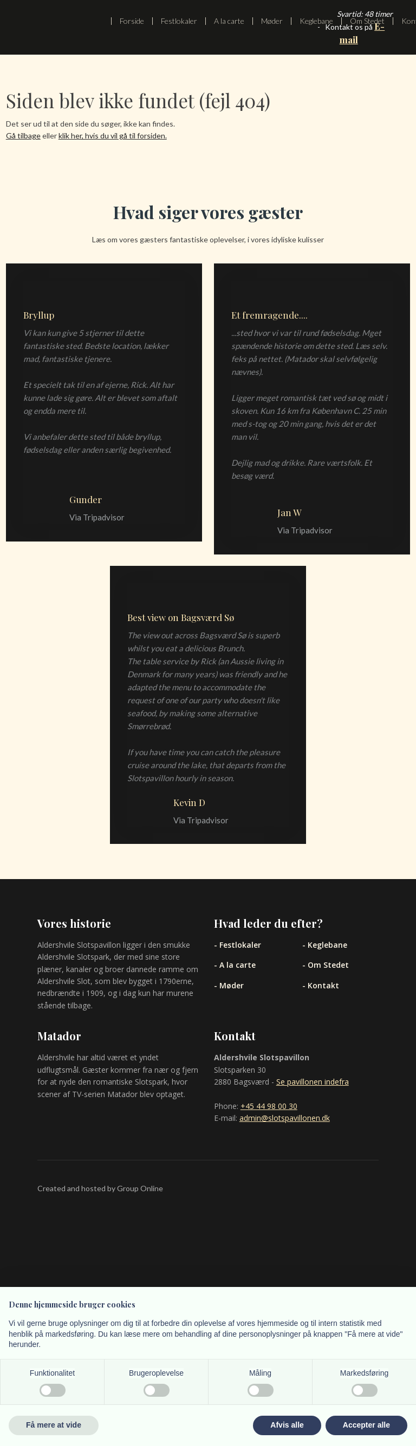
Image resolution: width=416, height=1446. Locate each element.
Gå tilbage (23, 135)
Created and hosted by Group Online (100, 1188)
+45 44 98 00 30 (268, 1106)
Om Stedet (367, 21)
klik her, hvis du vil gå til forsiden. (112, 135)
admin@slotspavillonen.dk (284, 1118)
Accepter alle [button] (366, 1425)
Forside (132, 21)
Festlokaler (179, 21)
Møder (272, 21)
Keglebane (316, 21)
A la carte (229, 21)
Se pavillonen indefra (312, 1082)
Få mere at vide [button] (53, 1425)
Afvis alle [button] (286, 1425)
